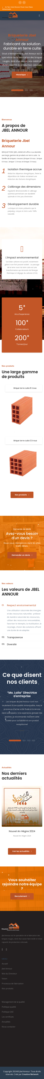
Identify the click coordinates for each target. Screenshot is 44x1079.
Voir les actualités (22, 851)
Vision (4, 978)
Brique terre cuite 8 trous (24, 388)
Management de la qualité (13, 1002)
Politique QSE (7, 1012)
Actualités (6, 1021)
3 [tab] (31, 90)
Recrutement (22, 896)
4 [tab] (33, 740)
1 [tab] (17, 90)
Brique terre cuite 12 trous (25, 440)
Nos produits (22, 495)
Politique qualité (9, 1007)
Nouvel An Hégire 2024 (22, 831)
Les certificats (8, 1016)
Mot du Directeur (9, 973)
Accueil (5, 963)
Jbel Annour (7, 968)
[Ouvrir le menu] (39, 15)
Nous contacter (8, 1026)
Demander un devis (22, 555)
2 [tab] (26, 90)
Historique (22, 74)
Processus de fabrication (12, 983)
